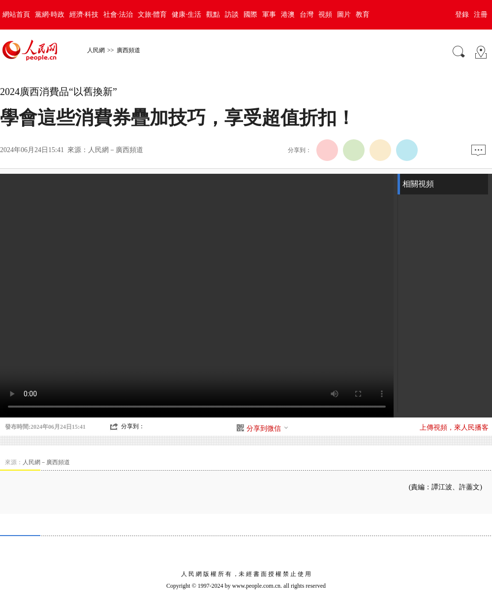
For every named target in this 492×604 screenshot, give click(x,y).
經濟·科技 (84, 14)
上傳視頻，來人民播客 (454, 427)
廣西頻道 (128, 50)
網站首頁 (16, 14)
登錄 (462, 14)
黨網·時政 (49, 14)
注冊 (481, 14)
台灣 (306, 14)
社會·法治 (118, 14)
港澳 (288, 14)
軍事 (269, 14)
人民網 (96, 50)
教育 (362, 14)
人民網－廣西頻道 (115, 150)
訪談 (232, 14)
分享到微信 (267, 428)
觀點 (213, 14)
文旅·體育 (152, 14)
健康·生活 (186, 14)
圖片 (344, 14)
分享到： (133, 426)
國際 (250, 14)
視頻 (325, 14)
